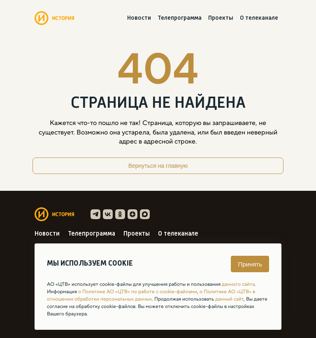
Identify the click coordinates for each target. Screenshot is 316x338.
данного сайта (238, 284)
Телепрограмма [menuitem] (180, 18)
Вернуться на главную (158, 165)
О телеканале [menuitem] (259, 18)
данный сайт (229, 299)
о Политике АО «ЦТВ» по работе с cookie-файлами (137, 291)
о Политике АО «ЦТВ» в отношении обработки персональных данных (151, 295)
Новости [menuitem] (139, 18)
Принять (250, 264)
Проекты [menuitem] (220, 18)
